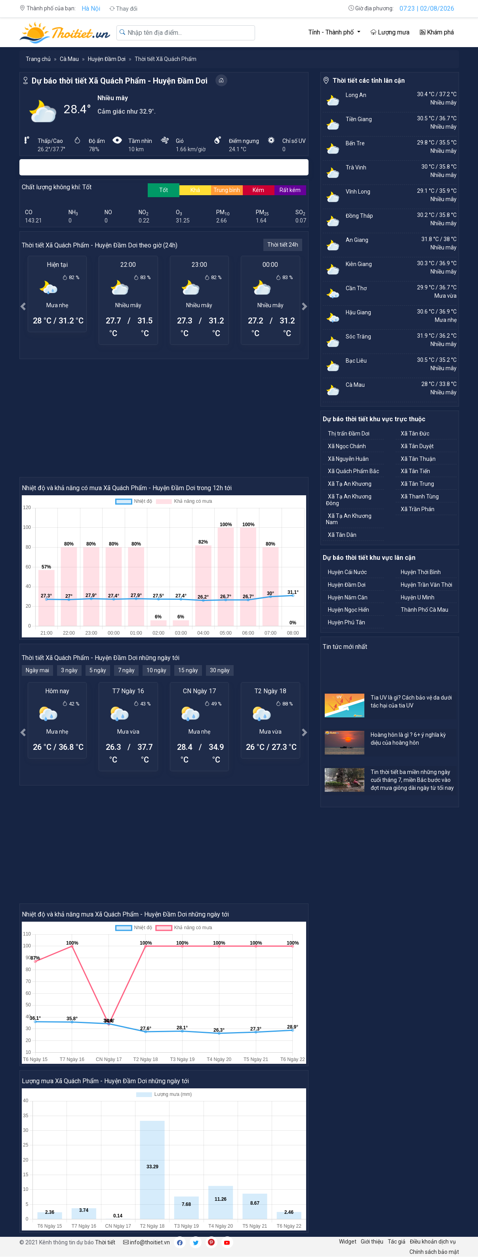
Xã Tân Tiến (415, 471)
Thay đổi (123, 9)
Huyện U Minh (417, 597)
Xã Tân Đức (415, 433)
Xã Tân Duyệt (417, 446)
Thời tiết (105, 1242)
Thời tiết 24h (282, 245)
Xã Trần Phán (417, 509)
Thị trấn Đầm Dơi (348, 433)
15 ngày (188, 670)
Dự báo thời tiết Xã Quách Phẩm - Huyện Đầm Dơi (120, 81)
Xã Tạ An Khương (349, 484)
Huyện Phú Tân (346, 622)
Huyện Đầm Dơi (107, 59)
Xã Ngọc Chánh (347, 446)
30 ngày (220, 670)
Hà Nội (91, 8)
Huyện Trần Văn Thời (426, 585)
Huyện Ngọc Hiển (348, 610)
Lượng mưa (390, 32)
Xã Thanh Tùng (420, 496)
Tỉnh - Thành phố (332, 32)
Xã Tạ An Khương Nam (348, 519)
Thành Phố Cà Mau (424, 610)
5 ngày (98, 670)
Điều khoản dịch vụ (433, 1241)
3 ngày (69, 670)
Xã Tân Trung (417, 484)
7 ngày (126, 670)
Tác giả (397, 1241)
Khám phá (437, 32)
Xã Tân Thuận (418, 459)
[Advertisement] (164, 417)
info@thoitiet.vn (146, 1242)
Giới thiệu (372, 1241)
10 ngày (156, 670)
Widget (347, 1241)
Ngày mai (37, 670)
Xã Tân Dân (342, 535)
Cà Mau (69, 59)
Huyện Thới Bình (421, 572)
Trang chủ (38, 59)
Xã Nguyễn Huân (348, 459)
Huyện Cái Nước (347, 572)
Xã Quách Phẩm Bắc (353, 471)
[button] (23, 306)
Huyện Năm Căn (348, 597)
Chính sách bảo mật (434, 1252)
